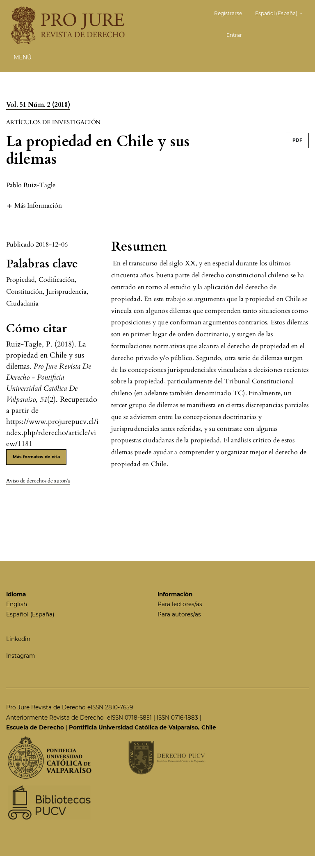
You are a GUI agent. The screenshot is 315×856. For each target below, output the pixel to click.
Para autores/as (179, 614)
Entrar (234, 35)
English (16, 604)
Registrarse (228, 13)
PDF (297, 140)
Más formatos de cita (36, 457)
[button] (34, 205)
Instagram (20, 655)
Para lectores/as (180, 604)
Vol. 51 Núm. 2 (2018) (38, 104)
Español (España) (282, 12)
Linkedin (18, 639)
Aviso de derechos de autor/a (38, 481)
